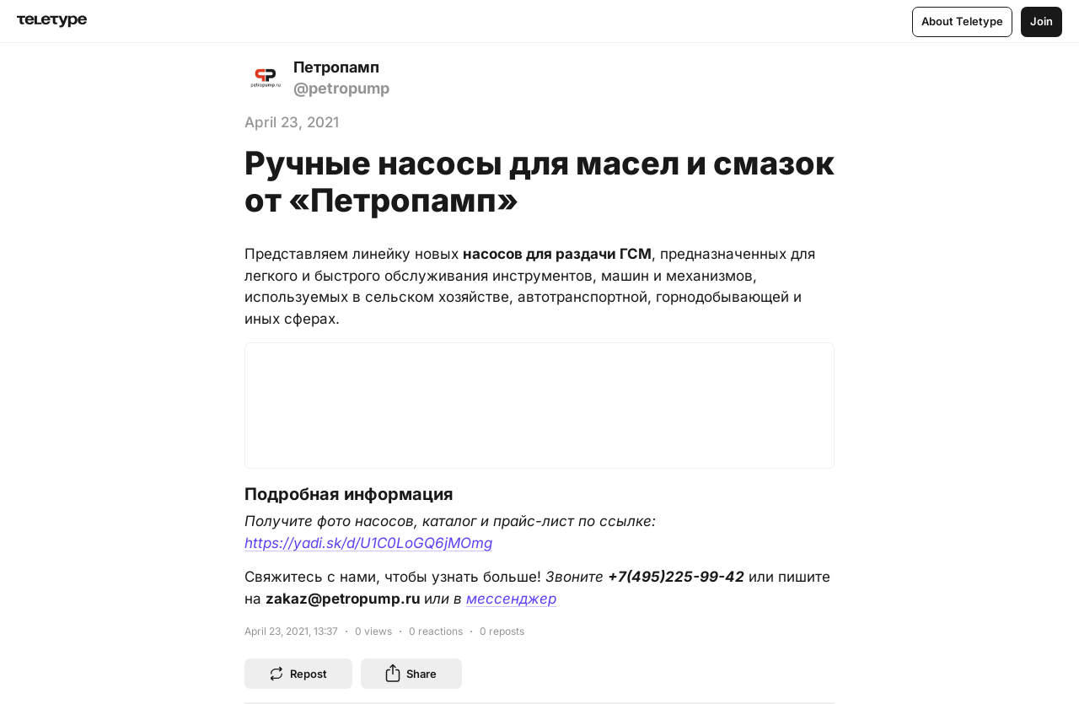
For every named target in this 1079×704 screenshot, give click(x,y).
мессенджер (511, 598)
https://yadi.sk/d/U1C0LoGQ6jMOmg (368, 543)
